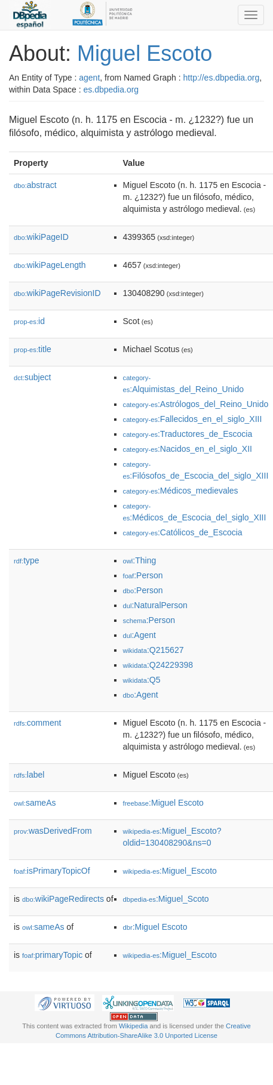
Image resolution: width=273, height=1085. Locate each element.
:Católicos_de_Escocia (183, 532)
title (32, 349)
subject (32, 377)
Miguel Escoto (144, 53)
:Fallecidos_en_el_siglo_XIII (192, 419)
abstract (35, 185)
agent (89, 77)
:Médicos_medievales (180, 490)
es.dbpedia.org (111, 89)
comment (37, 723)
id (29, 321)
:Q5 (142, 680)
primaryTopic (52, 955)
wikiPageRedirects (63, 899)
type (26, 560)
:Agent (139, 635)
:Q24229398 (158, 665)
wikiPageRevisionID (57, 293)
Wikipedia (133, 1025)
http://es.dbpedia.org (221, 77)
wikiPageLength (50, 265)
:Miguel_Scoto (166, 899)
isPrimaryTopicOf (52, 871)
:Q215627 (153, 650)
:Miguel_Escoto (170, 871)
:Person (143, 575)
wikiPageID (41, 237)
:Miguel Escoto (163, 802)
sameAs (35, 802)
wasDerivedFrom (53, 831)
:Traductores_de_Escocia (188, 434)
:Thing (140, 560)
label (29, 774)
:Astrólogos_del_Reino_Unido (196, 404)
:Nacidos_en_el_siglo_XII (187, 449)
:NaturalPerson (155, 605)
